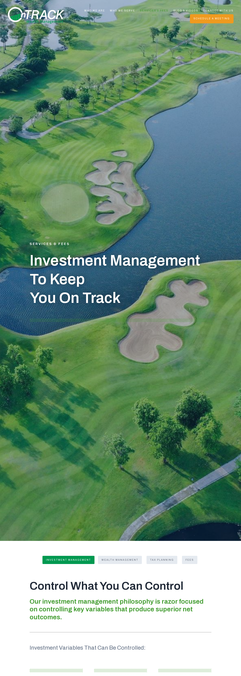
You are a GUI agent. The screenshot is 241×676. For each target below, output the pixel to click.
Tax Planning (162, 560)
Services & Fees (154, 10)
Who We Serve (122, 10)
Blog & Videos (185, 10)
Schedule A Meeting (211, 18)
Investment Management (68, 560)
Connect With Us (218, 10)
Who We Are (94, 10)
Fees (189, 560)
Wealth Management (119, 560)
